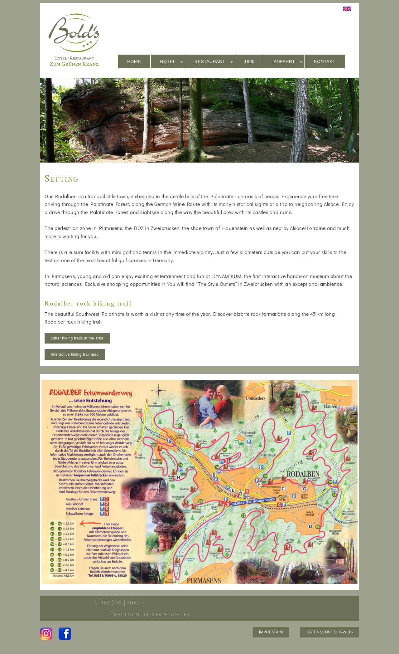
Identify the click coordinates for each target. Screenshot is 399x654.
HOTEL (171, 62)
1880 (249, 61)
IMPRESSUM (271, 632)
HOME (134, 61)
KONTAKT (324, 61)
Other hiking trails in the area (77, 338)
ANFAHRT (288, 62)
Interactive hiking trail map (75, 354)
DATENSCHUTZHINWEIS (329, 632)
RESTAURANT (214, 62)
